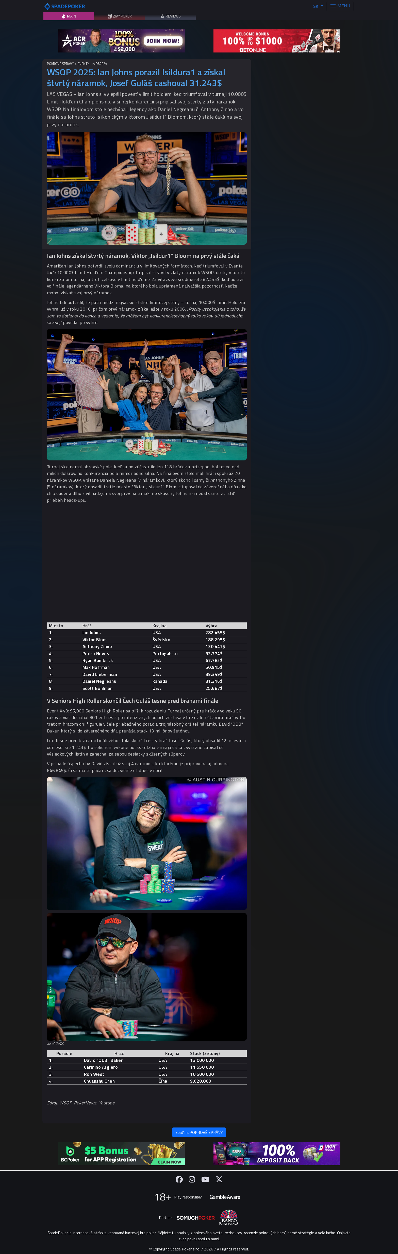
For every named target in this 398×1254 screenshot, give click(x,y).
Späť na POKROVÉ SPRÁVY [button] (199, 1132)
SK (316, 6)
